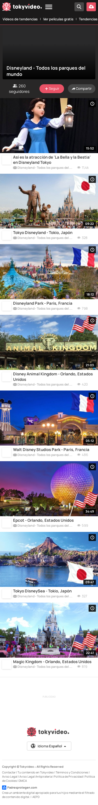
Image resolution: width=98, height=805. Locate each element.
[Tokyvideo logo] (22, 7)
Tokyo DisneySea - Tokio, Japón (42, 591)
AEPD (35, 797)
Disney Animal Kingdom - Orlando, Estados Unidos (53, 376)
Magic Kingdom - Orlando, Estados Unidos (52, 661)
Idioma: (49, 746)
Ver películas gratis (58, 19)
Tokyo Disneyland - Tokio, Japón (42, 232)
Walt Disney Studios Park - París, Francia (51, 449)
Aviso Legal (10, 776)
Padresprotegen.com (19, 787)
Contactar (9, 772)
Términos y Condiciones (72, 772)
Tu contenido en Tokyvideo (36, 772)
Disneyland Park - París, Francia (42, 303)
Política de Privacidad (68, 776)
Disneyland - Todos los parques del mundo (44, 168)
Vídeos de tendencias (20, 19)
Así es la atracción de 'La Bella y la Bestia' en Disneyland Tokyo (52, 160)
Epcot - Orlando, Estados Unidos (43, 520)
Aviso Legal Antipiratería (35, 776)
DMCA (23, 781)
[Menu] (49, 7)
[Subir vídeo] (91, 6)
